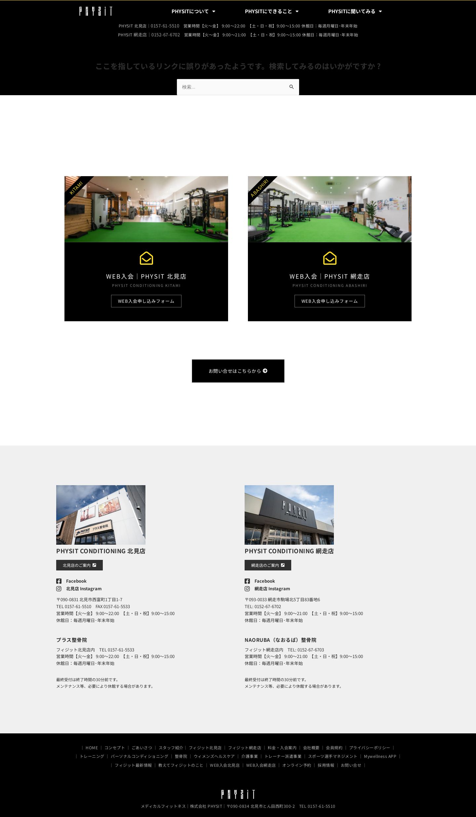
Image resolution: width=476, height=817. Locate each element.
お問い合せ (351, 762)
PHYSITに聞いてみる (355, 11)
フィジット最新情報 (133, 762)
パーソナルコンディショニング (139, 753)
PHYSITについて (193, 11)
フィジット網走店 (244, 744)
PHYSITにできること (271, 11)
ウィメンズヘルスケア (214, 753)
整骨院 (181, 753)
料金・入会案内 (282, 744)
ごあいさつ (142, 744)
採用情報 (326, 762)
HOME (92, 744)
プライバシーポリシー (369, 744)
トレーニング (92, 753)
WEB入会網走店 (261, 762)
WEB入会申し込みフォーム (146, 300)
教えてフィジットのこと (181, 762)
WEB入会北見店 (225, 762)
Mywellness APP (380, 753)
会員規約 (334, 744)
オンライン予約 (296, 762)
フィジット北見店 (205, 744)
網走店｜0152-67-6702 (157, 33)
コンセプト (114, 744)
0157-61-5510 (165, 25)
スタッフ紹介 (171, 744)
